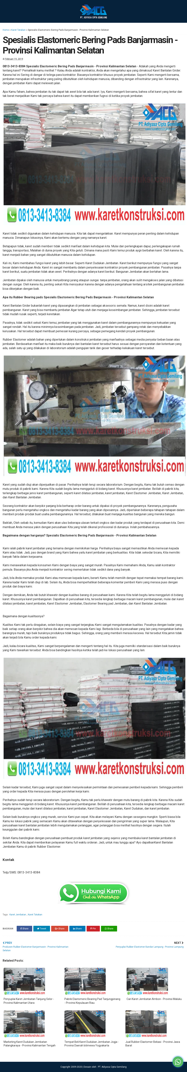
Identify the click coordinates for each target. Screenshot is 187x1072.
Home (6, 30)
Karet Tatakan (18, 30)
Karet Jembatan (18, 914)
